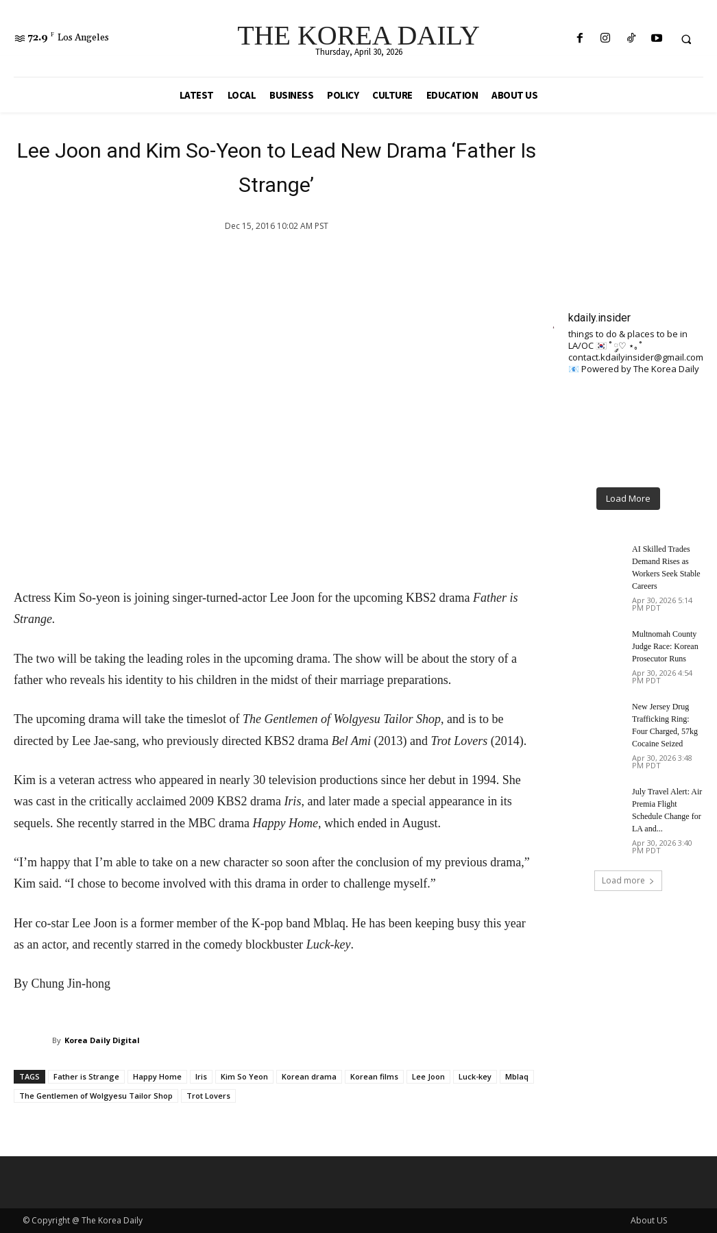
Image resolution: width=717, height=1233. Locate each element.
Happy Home (157, 1076)
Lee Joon (428, 1076)
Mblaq (516, 1076)
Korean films (374, 1076)
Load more (628, 880)
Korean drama (309, 1076)
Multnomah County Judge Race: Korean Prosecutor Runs (665, 646)
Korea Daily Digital (102, 1040)
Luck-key (475, 1076)
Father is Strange (86, 1076)
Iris (201, 1076)
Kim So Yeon (244, 1076)
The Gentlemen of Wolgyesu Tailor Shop (96, 1095)
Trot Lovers (208, 1095)
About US (649, 1220)
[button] (686, 39)
